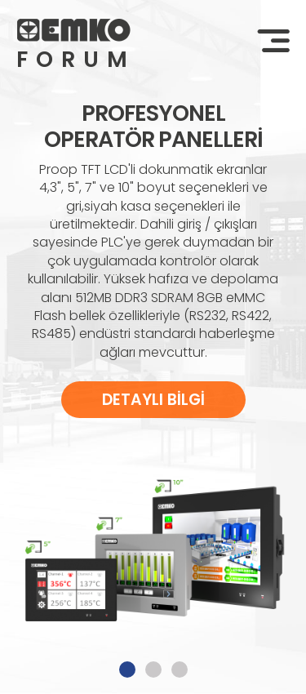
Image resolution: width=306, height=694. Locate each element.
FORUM (73, 59)
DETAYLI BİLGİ (153, 400)
